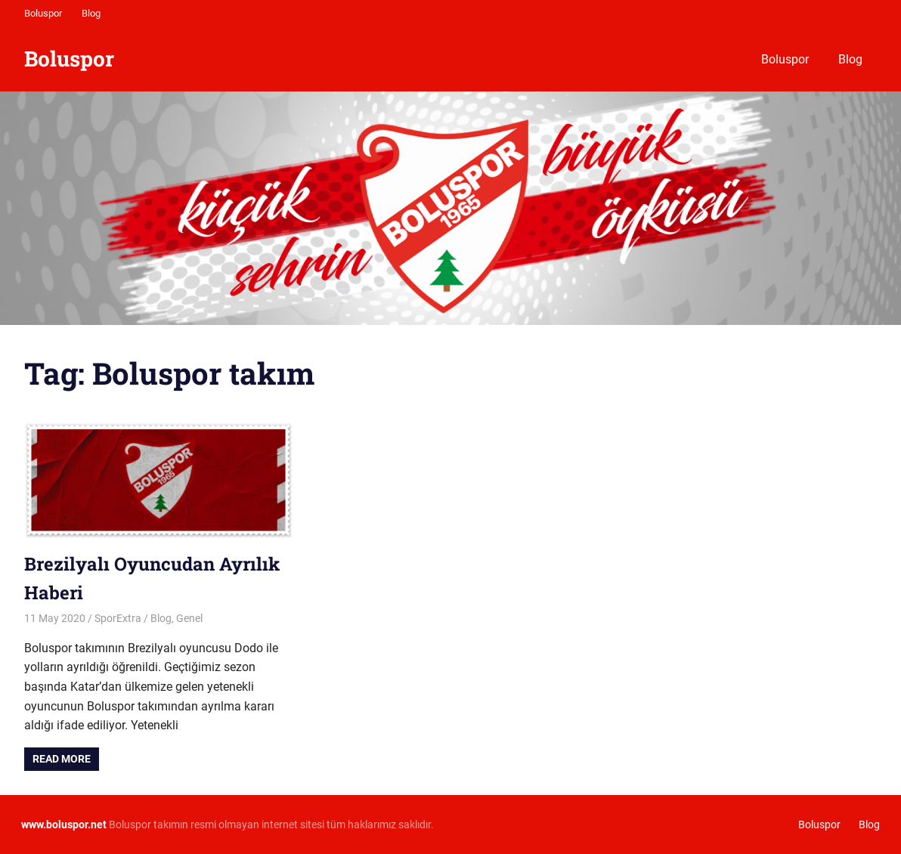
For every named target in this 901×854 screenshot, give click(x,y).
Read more (62, 759)
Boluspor (43, 13)
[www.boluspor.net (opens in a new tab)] (64, 824)
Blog (91, 13)
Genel (189, 618)
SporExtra (117, 618)
